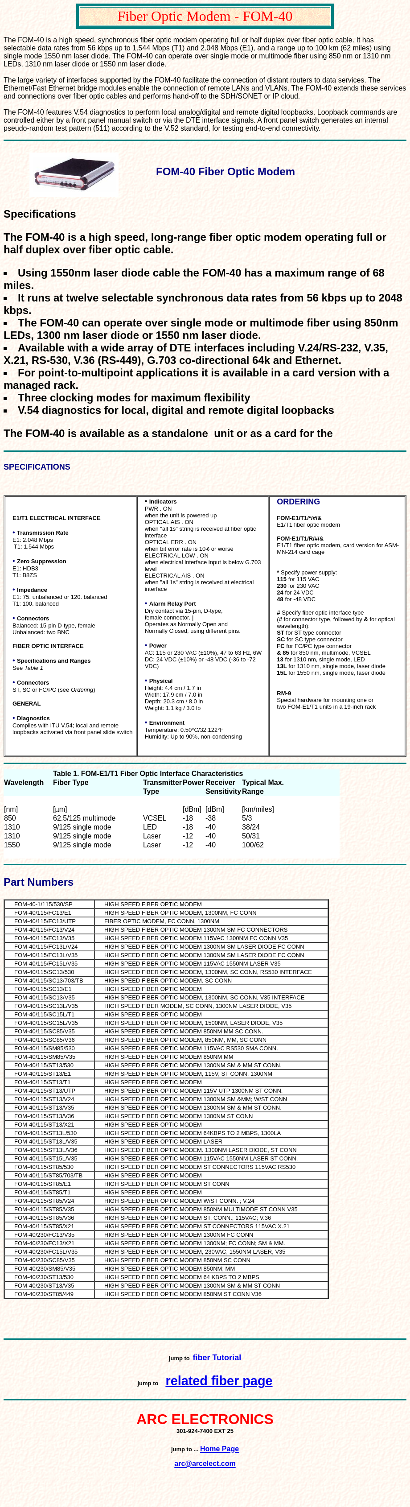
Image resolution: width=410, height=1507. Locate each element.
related (188, 1381)
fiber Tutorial (217, 1357)
